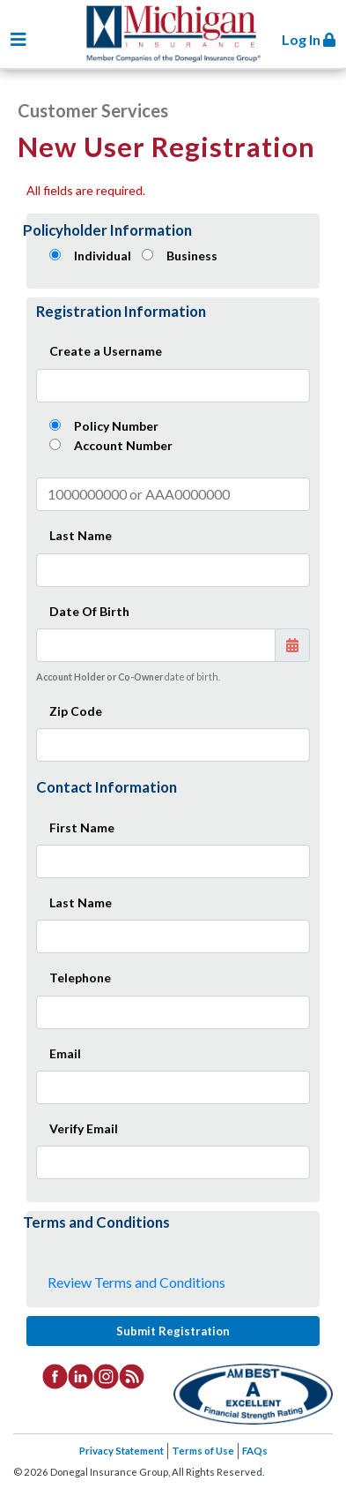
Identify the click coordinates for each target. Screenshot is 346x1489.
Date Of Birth (89, 611)
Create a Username (105, 350)
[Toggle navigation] (18, 39)
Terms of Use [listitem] (203, 1450)
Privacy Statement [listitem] (121, 1450)
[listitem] (55, 1375)
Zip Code (75, 710)
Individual (102, 255)
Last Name (80, 535)
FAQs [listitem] (255, 1450)
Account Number (123, 445)
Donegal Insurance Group (181, 36)
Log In (308, 39)
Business (191, 255)
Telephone (80, 977)
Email (65, 1053)
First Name (81, 827)
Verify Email (83, 1128)
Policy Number (116, 425)
